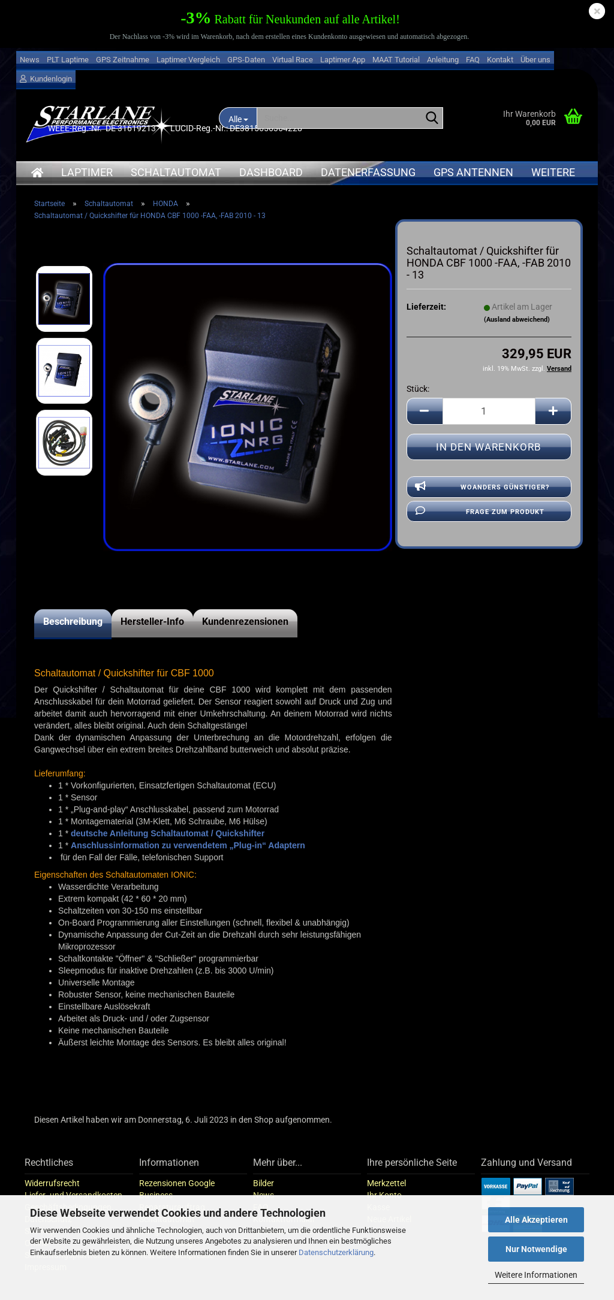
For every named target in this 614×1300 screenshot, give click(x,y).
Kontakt (500, 59)
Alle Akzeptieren (536, 1220)
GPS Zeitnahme (122, 59)
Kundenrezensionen (245, 621)
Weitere (553, 172)
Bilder (263, 1183)
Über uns (535, 59)
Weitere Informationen (536, 1275)
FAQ (473, 59)
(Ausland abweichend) (517, 320)
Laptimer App (342, 59)
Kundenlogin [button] (46, 78)
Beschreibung (73, 621)
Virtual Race (292, 59)
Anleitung (443, 59)
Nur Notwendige (536, 1249)
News (30, 59)
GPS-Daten (246, 59)
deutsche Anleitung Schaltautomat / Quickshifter (167, 833)
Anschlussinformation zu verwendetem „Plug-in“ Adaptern (188, 845)
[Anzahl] (489, 411)
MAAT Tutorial (396, 59)
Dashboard (271, 172)
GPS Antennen (473, 172)
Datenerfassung (368, 172)
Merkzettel (386, 1183)
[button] (425, 411)
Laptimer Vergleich (188, 59)
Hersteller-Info (152, 621)
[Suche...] (431, 118)
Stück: (418, 389)
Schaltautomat (176, 172)
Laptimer (87, 172)
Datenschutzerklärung (336, 1252)
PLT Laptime (68, 59)
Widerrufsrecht (52, 1183)
